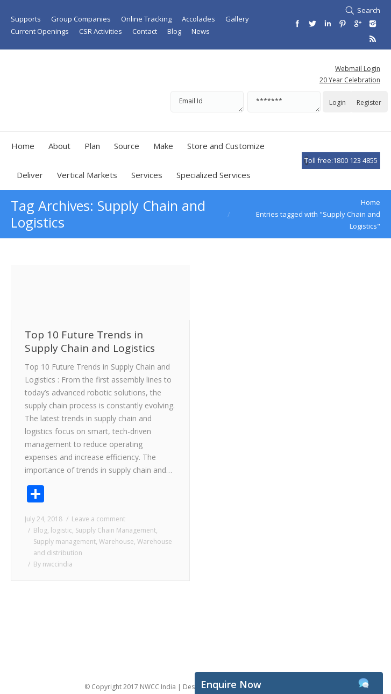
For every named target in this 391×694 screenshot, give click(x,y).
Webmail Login (357, 68)
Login (337, 102)
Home (370, 202)
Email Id (207, 101)
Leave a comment (98, 518)
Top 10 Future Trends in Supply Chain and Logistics (90, 341)
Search (368, 10)
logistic (61, 530)
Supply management (64, 541)
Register (369, 102)
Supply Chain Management (115, 530)
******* (284, 101)
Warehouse (116, 541)
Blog (40, 530)
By (53, 564)
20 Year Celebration (349, 79)
